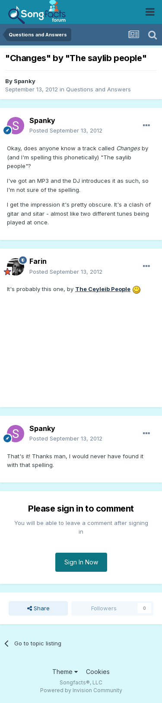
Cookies (98, 671)
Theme (65, 671)
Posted (65, 130)
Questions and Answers (98, 89)
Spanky (24, 81)
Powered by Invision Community (81, 690)
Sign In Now (81, 562)
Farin (38, 261)
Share (38, 608)
